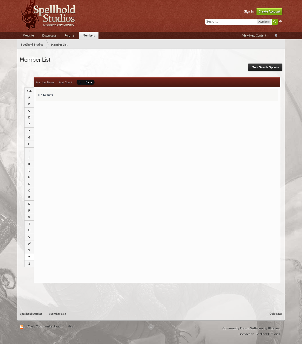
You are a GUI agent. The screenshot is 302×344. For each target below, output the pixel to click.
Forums (69, 35)
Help (70, 326)
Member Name (45, 82)
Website (28, 35)
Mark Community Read (44, 326)
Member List (57, 314)
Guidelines (276, 313)
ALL (29, 91)
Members (89, 35)
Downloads (49, 35)
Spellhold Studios (31, 314)
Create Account (269, 11)
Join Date (85, 82)
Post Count (65, 82)
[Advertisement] (151, 295)
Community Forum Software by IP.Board (251, 328)
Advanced (280, 21)
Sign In (249, 11)
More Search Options (265, 67)
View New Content (254, 35)
